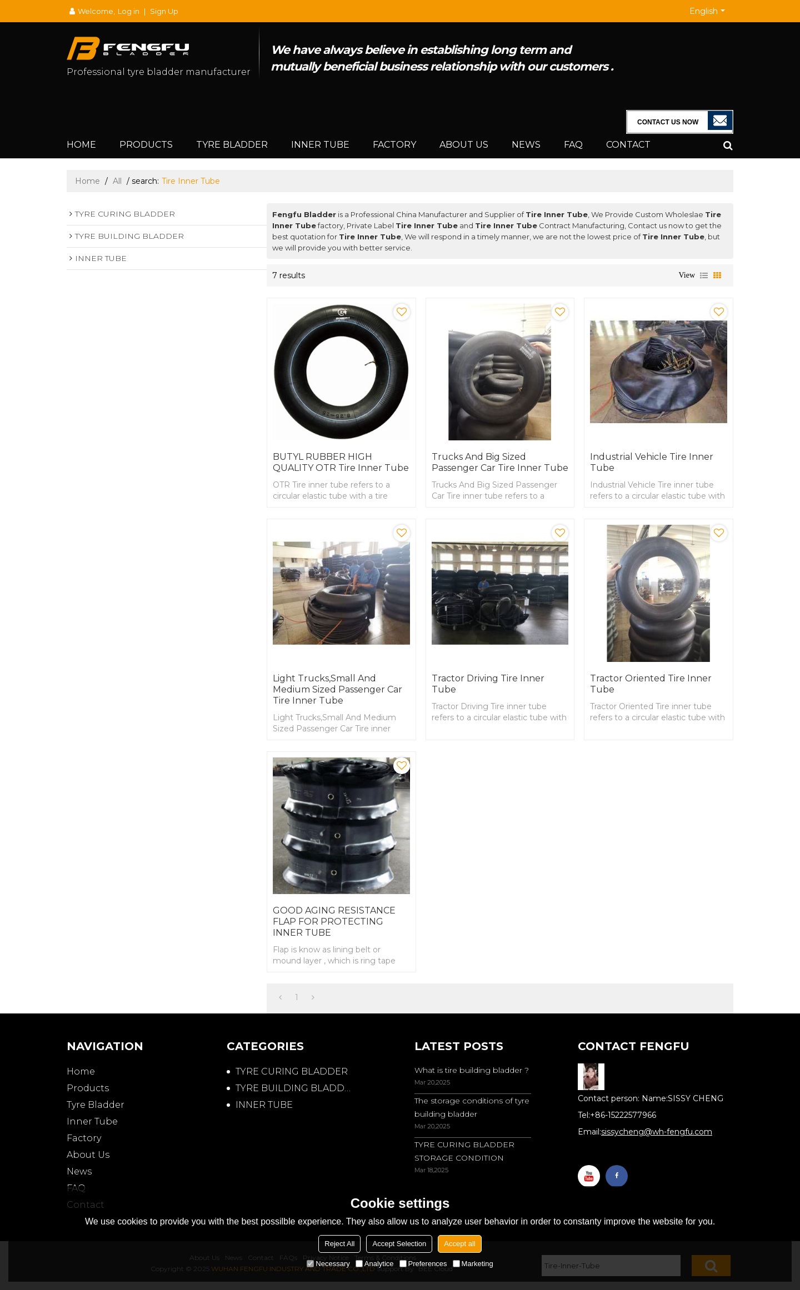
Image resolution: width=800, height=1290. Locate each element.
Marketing (473, 1263)
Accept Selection (399, 1243)
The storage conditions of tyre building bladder (471, 1107)
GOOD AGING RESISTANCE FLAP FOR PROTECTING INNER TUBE (334, 921)
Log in (128, 11)
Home (81, 144)
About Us (463, 144)
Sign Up (164, 11)
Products (146, 144)
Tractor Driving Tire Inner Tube (488, 684)
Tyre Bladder (232, 144)
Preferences (423, 1263)
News (526, 144)
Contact (628, 144)
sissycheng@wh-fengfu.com (656, 1132)
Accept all (459, 1243)
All (117, 181)
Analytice (375, 1263)
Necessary (328, 1263)
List (704, 275)
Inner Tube (320, 144)
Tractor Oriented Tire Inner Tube (651, 684)
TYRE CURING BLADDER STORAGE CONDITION (464, 1151)
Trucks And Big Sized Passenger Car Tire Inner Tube (500, 462)
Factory (394, 144)
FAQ (573, 144)
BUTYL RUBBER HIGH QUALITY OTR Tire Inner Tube (341, 462)
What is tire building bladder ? (471, 1070)
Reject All (339, 1243)
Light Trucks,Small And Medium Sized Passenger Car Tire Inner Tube (337, 689)
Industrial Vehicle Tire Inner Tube (651, 462)
